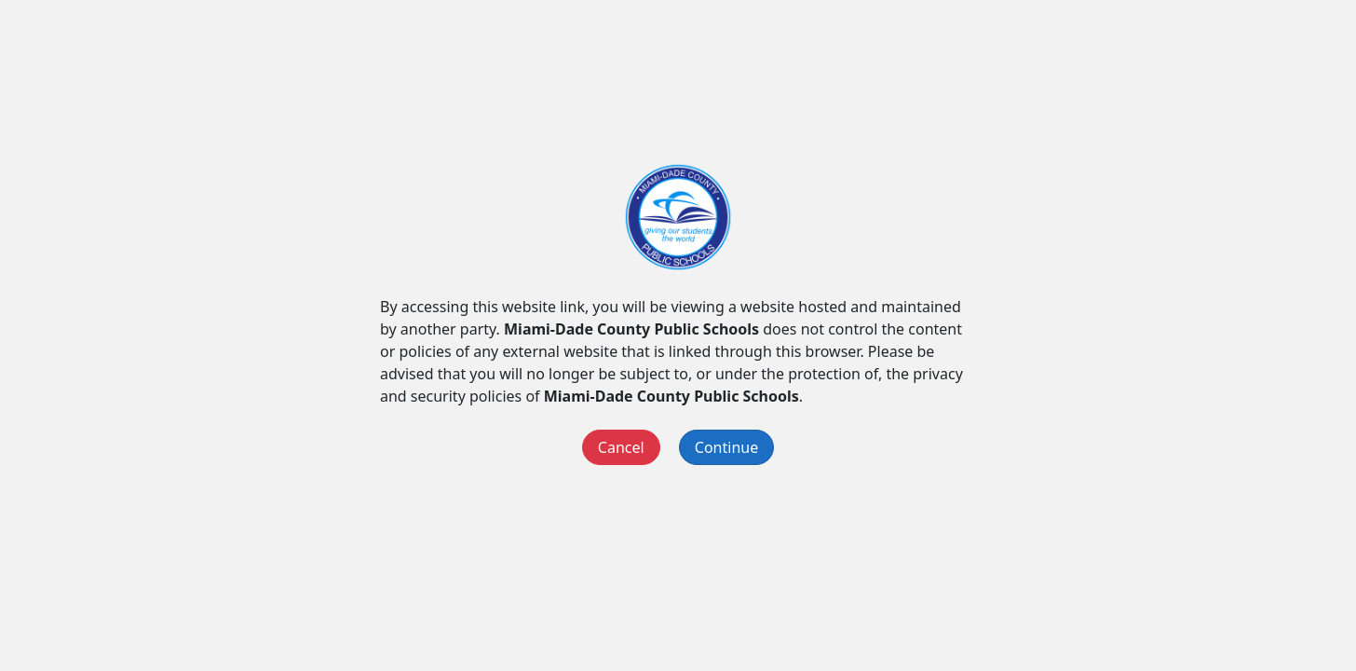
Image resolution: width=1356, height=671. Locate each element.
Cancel (621, 447)
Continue (726, 447)
